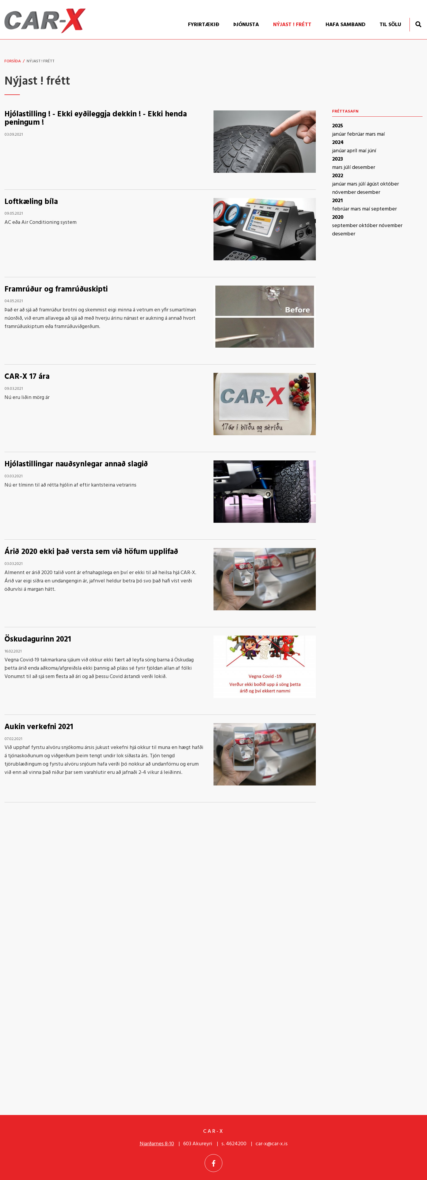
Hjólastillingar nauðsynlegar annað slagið (76, 464)
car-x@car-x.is (272, 1144)
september (384, 209)
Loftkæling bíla (31, 202)
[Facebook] (213, 1163)
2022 (337, 176)
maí (381, 134)
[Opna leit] (418, 24)
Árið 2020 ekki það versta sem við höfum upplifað (91, 552)
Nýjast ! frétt (41, 61)
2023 (337, 159)
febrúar (356, 134)
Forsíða (12, 61)
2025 (337, 126)
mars (371, 134)
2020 (337, 217)
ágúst (373, 184)
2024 (338, 142)
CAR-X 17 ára (27, 377)
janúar (339, 134)
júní (372, 151)
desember (363, 167)
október (389, 184)
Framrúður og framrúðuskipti (56, 289)
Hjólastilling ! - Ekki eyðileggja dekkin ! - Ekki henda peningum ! (95, 118)
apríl (353, 151)
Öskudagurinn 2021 (37, 639)
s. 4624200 (234, 1144)
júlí (348, 167)
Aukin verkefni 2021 (38, 727)
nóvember (344, 192)
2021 (337, 201)
